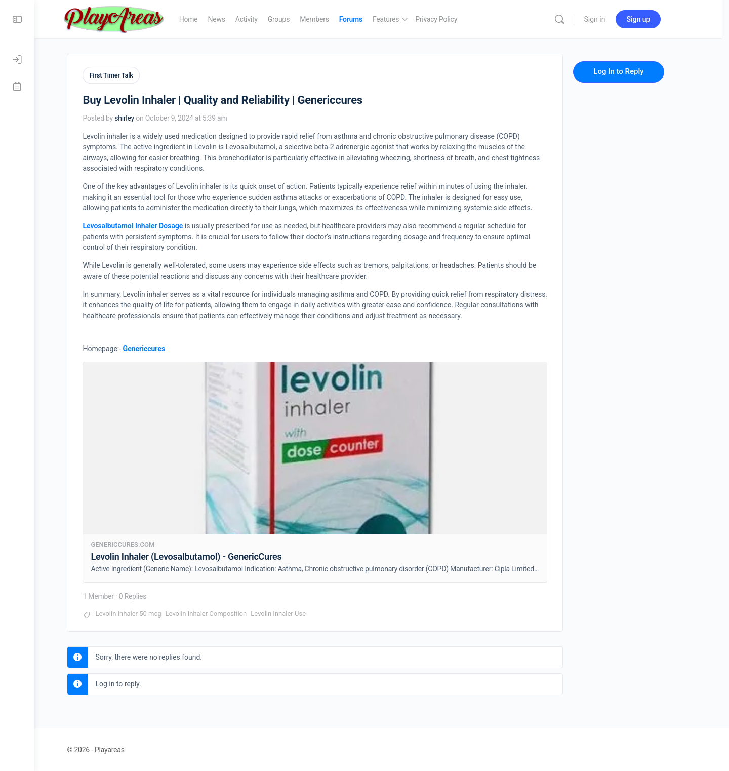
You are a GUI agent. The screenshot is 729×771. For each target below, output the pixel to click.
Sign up (658, 19)
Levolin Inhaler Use (294, 612)
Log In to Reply (635, 71)
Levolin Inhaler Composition (222, 612)
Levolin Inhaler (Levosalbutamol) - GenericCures (202, 555)
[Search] (579, 19)
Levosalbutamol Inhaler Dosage (149, 225)
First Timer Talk (127, 75)
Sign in (614, 19)
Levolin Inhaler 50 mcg (144, 612)
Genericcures (160, 347)
